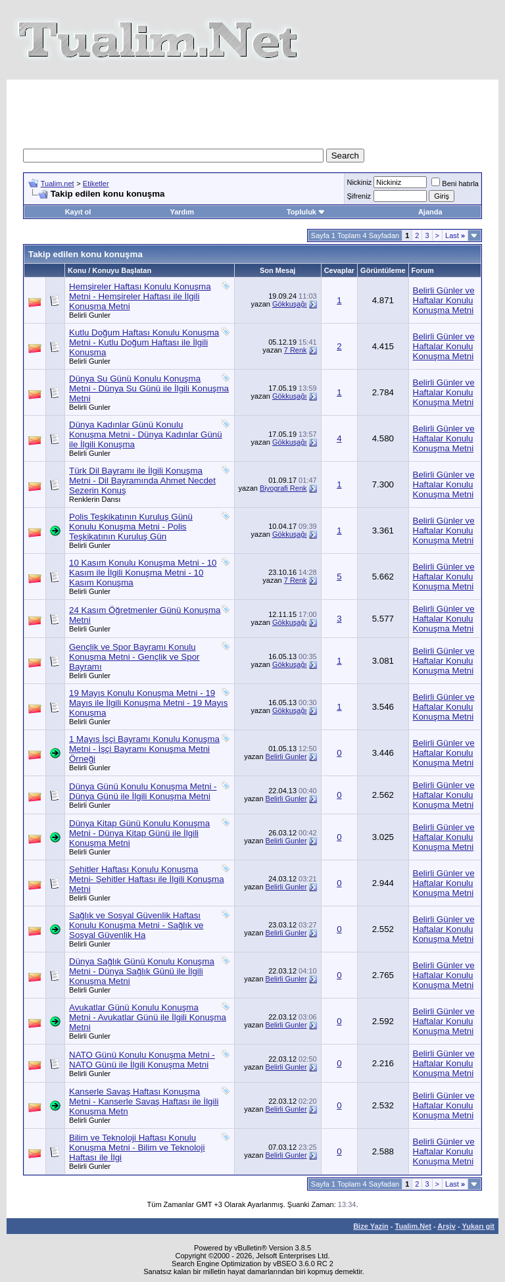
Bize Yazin (371, 1226)
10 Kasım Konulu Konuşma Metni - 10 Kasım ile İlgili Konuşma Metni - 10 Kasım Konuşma (142, 572)
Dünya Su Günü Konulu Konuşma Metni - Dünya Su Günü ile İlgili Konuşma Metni (149, 388)
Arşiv (446, 1226)
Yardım (182, 212)
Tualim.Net (413, 1226)
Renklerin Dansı (94, 499)
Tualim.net (57, 183)
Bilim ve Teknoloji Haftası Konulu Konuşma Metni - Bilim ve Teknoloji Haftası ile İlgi (136, 1147)
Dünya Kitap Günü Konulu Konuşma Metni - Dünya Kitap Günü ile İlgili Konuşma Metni (139, 833)
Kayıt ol (78, 212)
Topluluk (306, 212)
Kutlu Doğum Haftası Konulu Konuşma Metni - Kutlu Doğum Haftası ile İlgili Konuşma (144, 342)
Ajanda (430, 212)
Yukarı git (478, 1226)
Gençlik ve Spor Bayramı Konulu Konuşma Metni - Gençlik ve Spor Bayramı (134, 657)
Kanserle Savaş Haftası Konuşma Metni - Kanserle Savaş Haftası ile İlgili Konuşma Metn (143, 1101)
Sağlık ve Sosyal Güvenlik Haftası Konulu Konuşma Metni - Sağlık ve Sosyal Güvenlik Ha (136, 925)
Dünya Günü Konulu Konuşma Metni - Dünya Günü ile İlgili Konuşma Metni (142, 791)
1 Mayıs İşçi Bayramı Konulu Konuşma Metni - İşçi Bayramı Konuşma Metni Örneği (144, 749)
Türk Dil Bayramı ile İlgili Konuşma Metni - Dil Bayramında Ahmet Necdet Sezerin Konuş (142, 480)
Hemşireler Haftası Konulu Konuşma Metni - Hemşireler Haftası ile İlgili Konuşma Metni (140, 296)
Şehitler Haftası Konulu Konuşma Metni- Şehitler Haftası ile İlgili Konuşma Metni (146, 879)
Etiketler (96, 183)
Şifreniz (359, 196)
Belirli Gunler (89, 315)
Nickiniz (359, 182)
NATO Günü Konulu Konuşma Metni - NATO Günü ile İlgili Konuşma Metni (142, 1060)
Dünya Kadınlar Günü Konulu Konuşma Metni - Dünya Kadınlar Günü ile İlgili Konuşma (145, 434)
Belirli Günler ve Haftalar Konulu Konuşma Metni (444, 300)
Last (455, 235)
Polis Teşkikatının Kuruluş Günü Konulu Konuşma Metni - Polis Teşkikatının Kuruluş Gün (131, 526)
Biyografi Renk (283, 488)
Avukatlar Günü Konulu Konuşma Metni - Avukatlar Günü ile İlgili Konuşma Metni (147, 1017)
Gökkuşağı (289, 304)
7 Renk (295, 350)
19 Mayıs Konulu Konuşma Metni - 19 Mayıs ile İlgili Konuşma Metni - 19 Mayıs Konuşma (148, 703)
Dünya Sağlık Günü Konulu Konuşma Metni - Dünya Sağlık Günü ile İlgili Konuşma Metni (141, 971)
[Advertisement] (262, 109)
